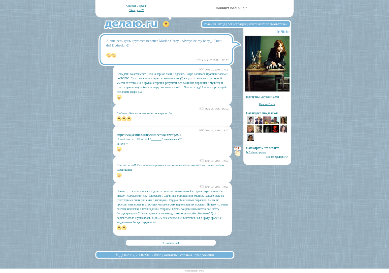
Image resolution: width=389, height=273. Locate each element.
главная (210, 24)
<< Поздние (167, 242)
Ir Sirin (283, 31)
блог (157, 255)
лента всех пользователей (268, 24)
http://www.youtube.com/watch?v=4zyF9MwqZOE (149, 134)
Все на (277, 157)
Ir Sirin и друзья (256, 152)
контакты (170, 255)
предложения (204, 255)
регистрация (236, 24)
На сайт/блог (267, 104)
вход (221, 24)
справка (186, 255)
